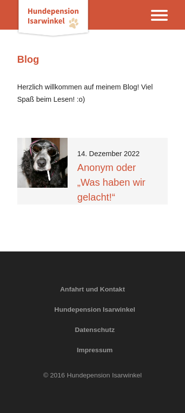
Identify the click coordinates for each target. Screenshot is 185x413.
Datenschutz (95, 329)
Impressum (95, 350)
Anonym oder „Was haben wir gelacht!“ (111, 182)
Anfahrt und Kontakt (92, 289)
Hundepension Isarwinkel (94, 309)
